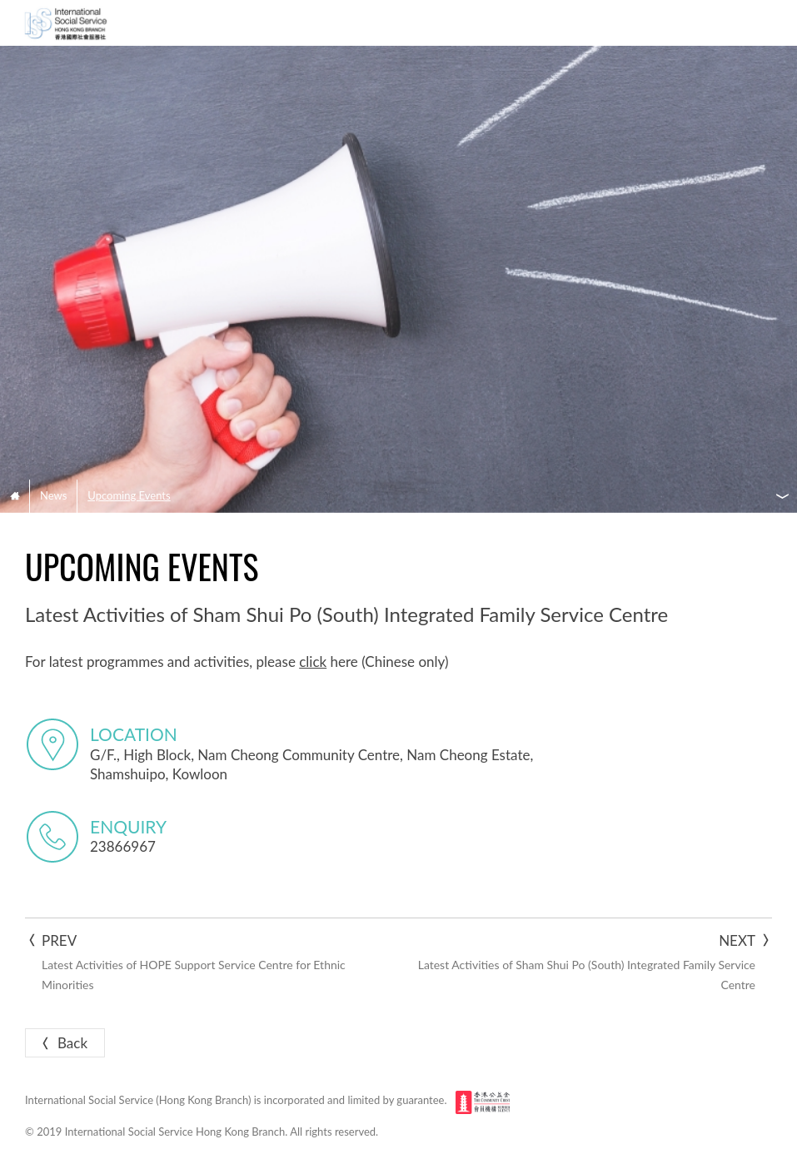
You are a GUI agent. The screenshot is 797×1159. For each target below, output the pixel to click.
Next (592, 963)
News (53, 495)
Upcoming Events (128, 495)
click (312, 661)
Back (62, 1043)
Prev (204, 963)
